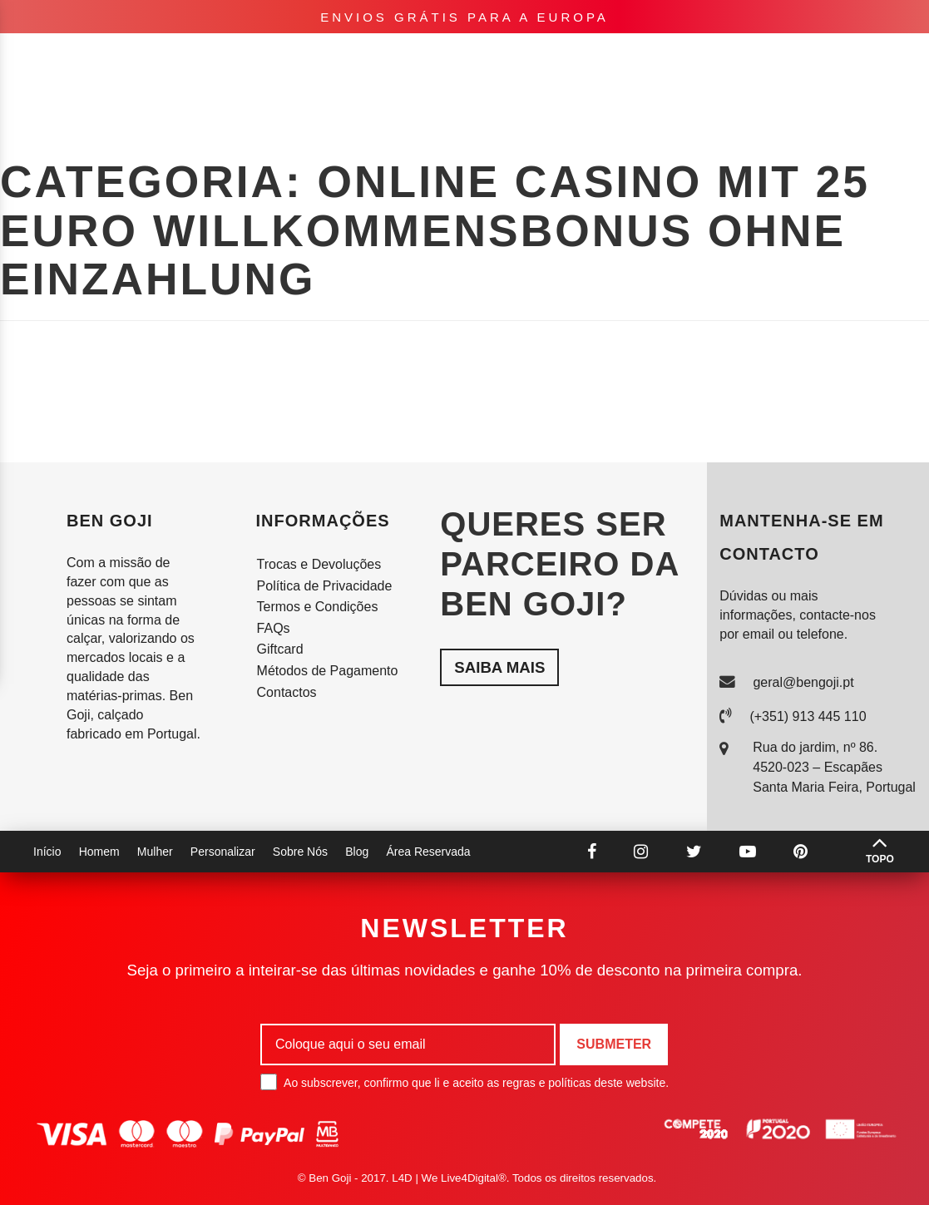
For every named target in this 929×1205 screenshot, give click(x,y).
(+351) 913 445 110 (807, 716)
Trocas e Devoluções (319, 564)
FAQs (273, 628)
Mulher (138, 58)
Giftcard (280, 649)
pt (816, 58)
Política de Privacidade (325, 586)
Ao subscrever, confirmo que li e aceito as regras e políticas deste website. (464, 1082)
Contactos (287, 692)
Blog (356, 851)
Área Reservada (428, 851)
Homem (76, 58)
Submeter (613, 1044)
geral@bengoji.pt (803, 682)
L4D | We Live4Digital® (449, 1178)
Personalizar (227, 58)
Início (47, 851)
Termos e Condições (317, 607)
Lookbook (680, 58)
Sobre (757, 58)
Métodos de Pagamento (327, 671)
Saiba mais (499, 667)
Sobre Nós (300, 851)
